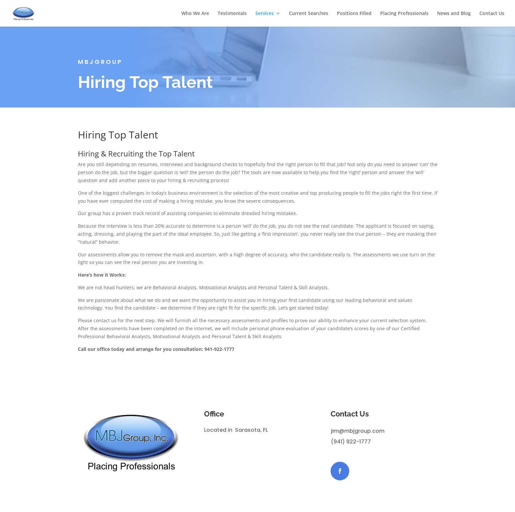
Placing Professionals (404, 13)
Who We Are (195, 13)
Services (264, 13)
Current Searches (308, 13)
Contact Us (491, 13)
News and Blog (454, 13)
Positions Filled (354, 13)
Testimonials (232, 13)
